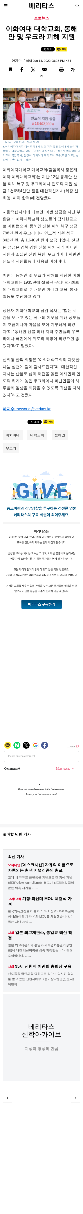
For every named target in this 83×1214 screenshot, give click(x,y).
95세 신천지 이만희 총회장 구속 (43, 966)
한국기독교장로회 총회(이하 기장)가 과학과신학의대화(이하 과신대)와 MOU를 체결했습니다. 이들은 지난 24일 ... (41, 916)
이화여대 (13, 435)
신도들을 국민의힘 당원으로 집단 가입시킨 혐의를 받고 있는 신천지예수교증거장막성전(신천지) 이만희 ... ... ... (41, 979)
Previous (7, 1098)
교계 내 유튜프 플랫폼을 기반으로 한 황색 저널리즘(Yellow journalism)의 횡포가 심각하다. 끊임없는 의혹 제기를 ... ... (41, 883)
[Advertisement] (41, 1160)
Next (75, 1098)
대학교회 (37, 435)
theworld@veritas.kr (33, 409)
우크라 (11, 448)
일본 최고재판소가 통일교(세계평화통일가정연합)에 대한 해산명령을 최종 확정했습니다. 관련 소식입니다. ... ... (40, 950)
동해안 (60, 435)
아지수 (17, 60)
